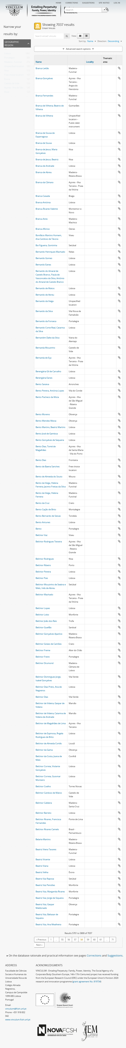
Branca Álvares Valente (47, 208)
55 (62, 939)
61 (101, 939)
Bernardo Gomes (44, 258)
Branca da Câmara (44, 182)
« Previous (41, 939)
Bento (39, 528)
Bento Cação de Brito (46, 509)
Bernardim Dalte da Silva (47, 337)
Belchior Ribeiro (43, 565)
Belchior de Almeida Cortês (49, 743)
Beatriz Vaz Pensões (45, 885)
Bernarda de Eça (43, 357)
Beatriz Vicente (43, 859)
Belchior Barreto (43, 812)
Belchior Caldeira (44, 802)
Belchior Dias (42, 696)
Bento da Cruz (42, 503)
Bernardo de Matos (45, 288)
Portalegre (9, 58)
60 (94, 939)
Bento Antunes (43, 522)
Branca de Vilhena (44, 115)
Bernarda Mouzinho (45, 347)
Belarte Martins (43, 839)
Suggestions (88, 2)
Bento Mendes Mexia (46, 420)
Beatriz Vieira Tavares (46, 849)
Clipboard (117, 9)
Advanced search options (78, 48)
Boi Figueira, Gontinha (46, 245)
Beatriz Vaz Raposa (45, 878)
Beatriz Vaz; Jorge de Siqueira (49, 897)
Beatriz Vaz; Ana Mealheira (48, 924)
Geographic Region (12, 43)
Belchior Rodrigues (45, 558)
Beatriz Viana (42, 865)
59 (88, 939)
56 (69, 939)
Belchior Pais (42, 578)
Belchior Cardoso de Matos (49, 792)
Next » (39, 944)
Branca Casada (43, 195)
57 (75, 939)
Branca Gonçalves (44, 78)
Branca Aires (42, 218)
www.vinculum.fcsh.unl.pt (17, 1019)
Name (39, 61)
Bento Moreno (43, 414)
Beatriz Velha (42, 872)
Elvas (6, 92)
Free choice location (14, 75)
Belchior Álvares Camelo (47, 829)
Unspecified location (14, 66)
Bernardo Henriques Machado (50, 251)
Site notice (104, 2)
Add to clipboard (119, 68)
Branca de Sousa (44, 143)
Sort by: (82, 41)
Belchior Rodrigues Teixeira (49, 541)
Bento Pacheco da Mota (47, 397)
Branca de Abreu (44, 172)
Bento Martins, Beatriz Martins (50, 427)
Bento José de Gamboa (47, 433)
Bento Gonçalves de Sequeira (50, 440)
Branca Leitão (42, 68)
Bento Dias (41, 460)
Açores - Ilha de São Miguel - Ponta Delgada (25, 88)
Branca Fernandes (44, 95)
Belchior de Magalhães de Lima (51, 723)
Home (58, 2)
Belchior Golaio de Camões (49, 643)
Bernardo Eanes (43, 264)
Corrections (71, 2)
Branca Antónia (43, 202)
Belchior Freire (43, 656)
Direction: (102, 41)
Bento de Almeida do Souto (49, 476)
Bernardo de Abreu (45, 294)
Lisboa (7, 54)
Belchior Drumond (44, 663)
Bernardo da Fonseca (46, 321)
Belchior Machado (44, 594)
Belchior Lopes (43, 608)
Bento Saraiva (42, 384)
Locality (90, 61)
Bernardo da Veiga (44, 301)
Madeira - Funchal (13, 62)
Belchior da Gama (44, 749)
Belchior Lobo (42, 614)
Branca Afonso (43, 228)
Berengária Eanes (44, 377)
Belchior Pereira (43, 571)
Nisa (6, 71)
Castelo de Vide (11, 84)
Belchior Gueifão (44, 627)
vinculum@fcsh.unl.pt (15, 1008)
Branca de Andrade (45, 165)
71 (113, 939)
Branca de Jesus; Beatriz (47, 159)
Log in (117, 2)
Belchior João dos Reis (46, 621)
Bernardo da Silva (44, 311)
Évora (7, 79)
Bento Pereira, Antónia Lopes (50, 390)
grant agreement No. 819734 (87, 981)
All (5, 49)
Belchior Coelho (43, 786)
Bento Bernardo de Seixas (48, 515)
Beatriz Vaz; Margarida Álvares (50, 891)
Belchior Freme (43, 650)
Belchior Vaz (41, 535)
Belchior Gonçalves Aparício (49, 633)
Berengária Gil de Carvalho (48, 371)
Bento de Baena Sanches (48, 466)
